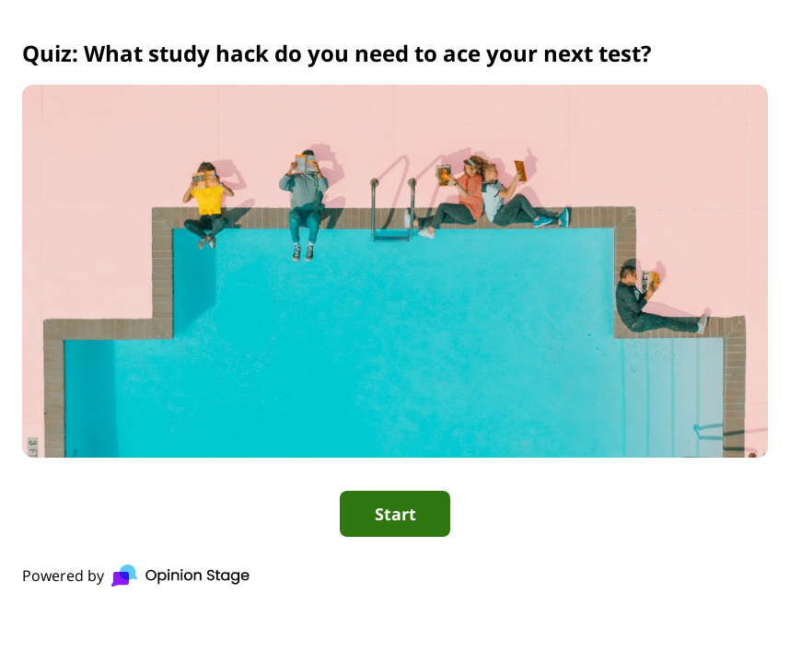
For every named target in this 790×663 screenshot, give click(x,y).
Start (395, 514)
